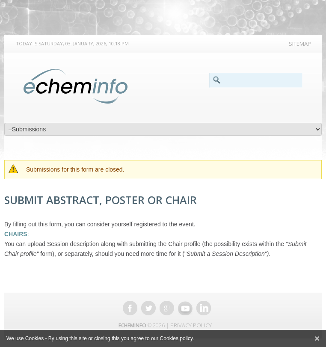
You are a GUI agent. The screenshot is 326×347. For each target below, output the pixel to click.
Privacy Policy (191, 325)
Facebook (130, 308)
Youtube (185, 308)
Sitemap (300, 43)
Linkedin (203, 308)
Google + (167, 308)
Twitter (148, 308)
